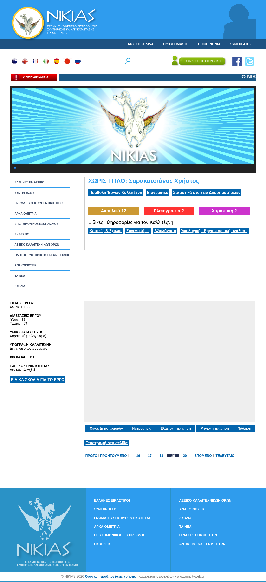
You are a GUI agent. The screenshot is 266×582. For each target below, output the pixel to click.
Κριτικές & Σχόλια (106, 231)
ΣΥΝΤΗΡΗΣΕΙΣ (24, 192)
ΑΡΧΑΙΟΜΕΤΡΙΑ (26, 213)
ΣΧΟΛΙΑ (20, 286)
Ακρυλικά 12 (113, 210)
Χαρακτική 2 (224, 210)
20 (185, 455)
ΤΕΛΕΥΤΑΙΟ (224, 455)
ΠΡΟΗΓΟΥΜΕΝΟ (113, 455)
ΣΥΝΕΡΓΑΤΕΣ (241, 44)
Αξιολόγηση (165, 231)
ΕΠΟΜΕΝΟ (203, 455)
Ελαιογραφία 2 (169, 210)
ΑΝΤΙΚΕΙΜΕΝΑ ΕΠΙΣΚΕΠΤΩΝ (202, 544)
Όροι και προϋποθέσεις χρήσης (110, 576)
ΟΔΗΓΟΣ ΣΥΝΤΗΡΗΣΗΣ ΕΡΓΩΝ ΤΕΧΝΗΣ (42, 255)
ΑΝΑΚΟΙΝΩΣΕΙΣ (26, 265)
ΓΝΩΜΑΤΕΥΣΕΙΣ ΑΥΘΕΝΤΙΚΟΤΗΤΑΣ (39, 203)
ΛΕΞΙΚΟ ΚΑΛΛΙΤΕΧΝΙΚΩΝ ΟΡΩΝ (37, 244)
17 (150, 455)
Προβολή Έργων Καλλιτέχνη (116, 192)
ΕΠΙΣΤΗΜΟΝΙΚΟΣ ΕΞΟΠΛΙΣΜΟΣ (36, 224)
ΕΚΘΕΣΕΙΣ (22, 234)
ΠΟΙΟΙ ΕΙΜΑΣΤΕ (175, 44)
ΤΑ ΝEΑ (20, 275)
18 (161, 455)
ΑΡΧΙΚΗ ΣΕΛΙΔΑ (141, 44)
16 (138, 455)
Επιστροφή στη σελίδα (107, 443)
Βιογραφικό (157, 192)
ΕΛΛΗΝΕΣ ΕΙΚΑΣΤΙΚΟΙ (30, 182)
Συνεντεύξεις (137, 231)
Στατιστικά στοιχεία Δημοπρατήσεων (206, 192)
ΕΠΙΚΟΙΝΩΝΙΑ (209, 44)
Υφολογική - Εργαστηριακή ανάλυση (214, 231)
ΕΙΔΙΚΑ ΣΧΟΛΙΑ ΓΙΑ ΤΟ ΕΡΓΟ (38, 380)
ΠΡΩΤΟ (91, 455)
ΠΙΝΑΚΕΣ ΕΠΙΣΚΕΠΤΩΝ (198, 535)
